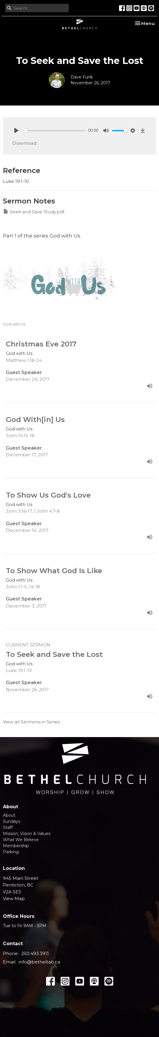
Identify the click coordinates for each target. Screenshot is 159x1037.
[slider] (54, 130)
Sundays (11, 821)
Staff (8, 827)
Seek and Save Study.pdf (33, 211)
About (9, 815)
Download (24, 143)
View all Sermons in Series (31, 722)
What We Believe (21, 839)
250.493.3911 (35, 953)
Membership (16, 845)
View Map (14, 898)
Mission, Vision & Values (26, 833)
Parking (11, 851)
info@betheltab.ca (39, 962)
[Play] (16, 130)
